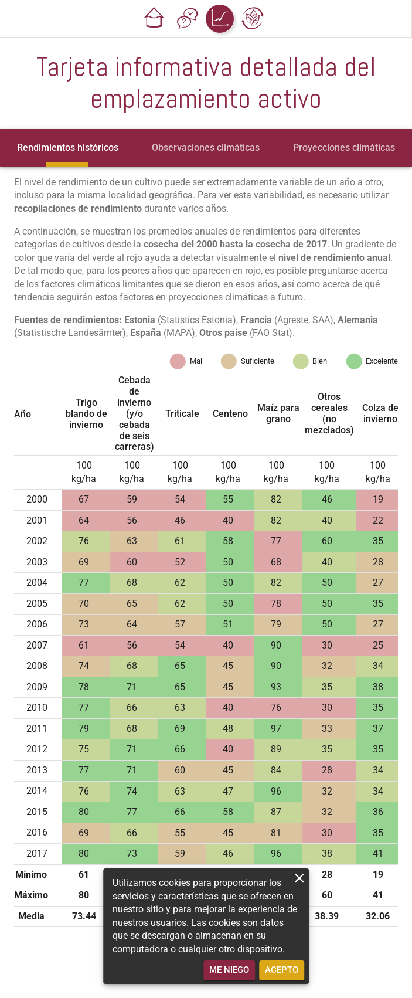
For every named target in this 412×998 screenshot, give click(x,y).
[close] (299, 878)
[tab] (67, 148)
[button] (154, 19)
